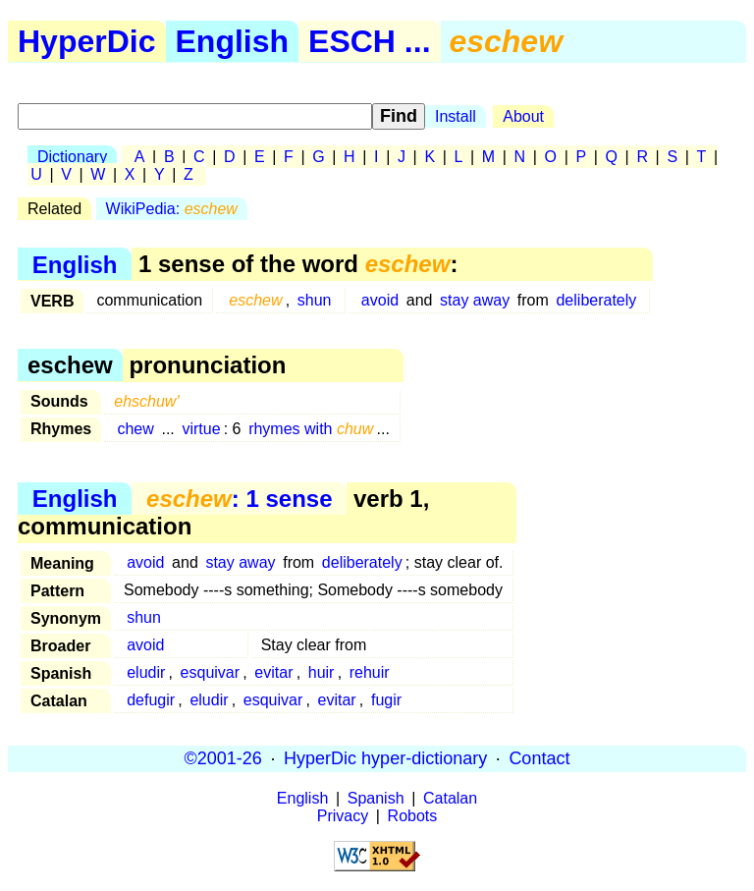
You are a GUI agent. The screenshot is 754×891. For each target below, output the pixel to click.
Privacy (342, 815)
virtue (201, 428)
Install (455, 116)
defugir (151, 700)
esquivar (210, 672)
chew (135, 428)
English (233, 41)
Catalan (450, 798)
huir (321, 672)
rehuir (370, 672)
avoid (380, 300)
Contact (539, 758)
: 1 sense (239, 498)
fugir (386, 700)
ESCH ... (369, 41)
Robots (413, 815)
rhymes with (310, 428)
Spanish (376, 798)
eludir (146, 672)
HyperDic (87, 41)
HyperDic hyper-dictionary (385, 758)
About (523, 116)
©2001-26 (223, 758)
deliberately (596, 300)
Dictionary (72, 156)
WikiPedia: (172, 208)
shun (314, 300)
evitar (273, 672)
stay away (475, 300)
